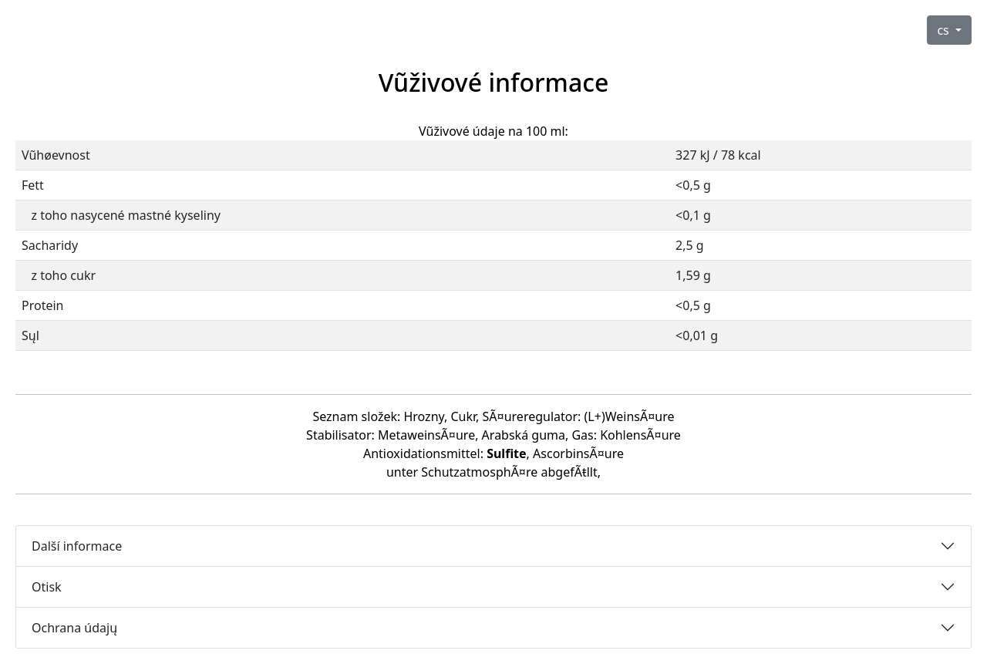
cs (944, 30)
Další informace (77, 546)
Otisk (47, 586)
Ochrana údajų (74, 627)
